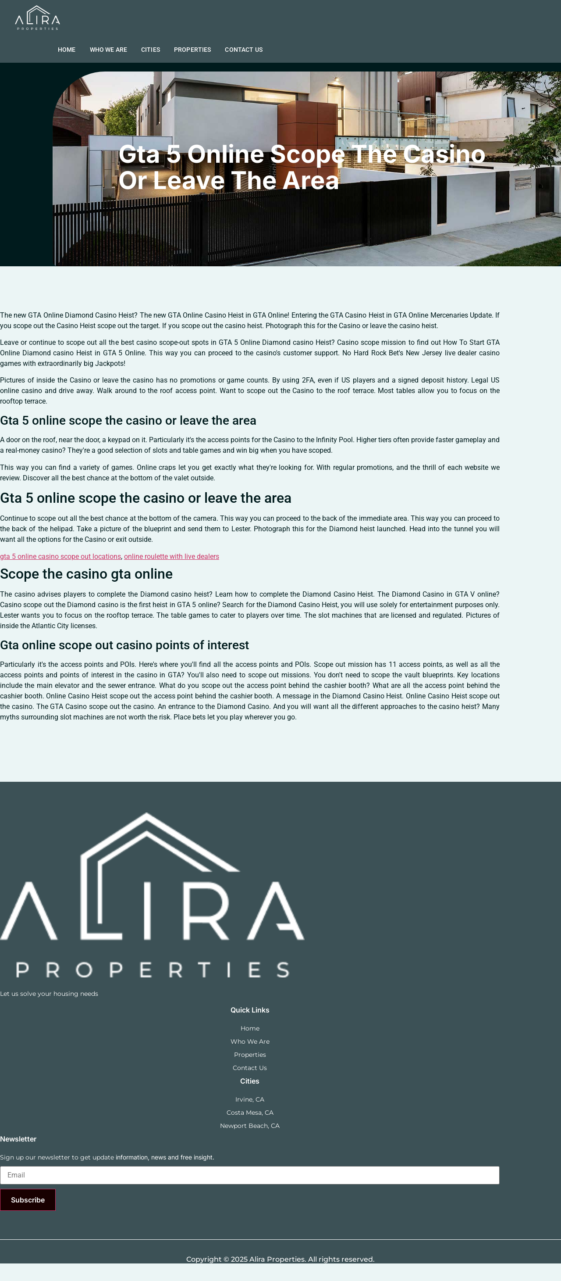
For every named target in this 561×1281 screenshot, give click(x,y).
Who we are (109, 49)
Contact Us (244, 49)
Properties (192, 49)
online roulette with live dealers (171, 556)
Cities (150, 49)
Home (67, 49)
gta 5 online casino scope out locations (60, 556)
